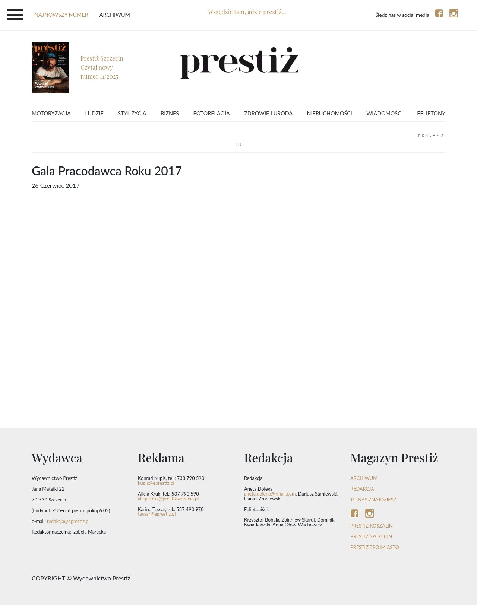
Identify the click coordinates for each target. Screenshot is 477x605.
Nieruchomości (329, 113)
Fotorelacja (211, 113)
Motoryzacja (51, 113)
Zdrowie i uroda (268, 113)
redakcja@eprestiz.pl (68, 521)
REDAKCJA (362, 489)
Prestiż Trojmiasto (374, 547)
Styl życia (132, 113)
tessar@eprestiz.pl (157, 514)
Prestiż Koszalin (371, 526)
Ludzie (94, 113)
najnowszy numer (61, 15)
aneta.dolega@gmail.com (270, 494)
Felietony (431, 113)
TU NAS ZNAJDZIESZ (373, 500)
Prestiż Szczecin (371, 536)
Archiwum (114, 15)
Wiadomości (384, 113)
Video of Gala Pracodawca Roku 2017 (238, 312)
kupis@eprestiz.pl (156, 483)
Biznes (170, 113)
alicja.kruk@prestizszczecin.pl (168, 498)
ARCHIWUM (364, 478)
